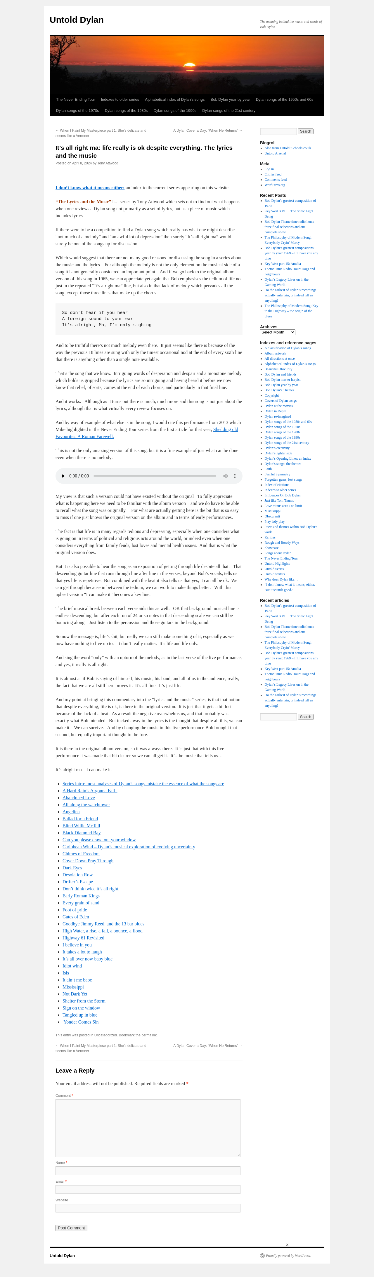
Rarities (270, 537)
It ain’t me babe (77, 979)
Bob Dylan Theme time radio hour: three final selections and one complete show (289, 227)
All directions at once (280, 359)
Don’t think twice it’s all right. (91, 888)
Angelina (71, 811)
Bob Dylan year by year (230, 99)
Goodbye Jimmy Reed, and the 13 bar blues (103, 923)
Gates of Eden (76, 916)
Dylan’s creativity (277, 448)
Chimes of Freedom (81, 853)
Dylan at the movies (279, 406)
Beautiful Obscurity (278, 369)
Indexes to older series (120, 99)
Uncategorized (105, 1035)
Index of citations (277, 485)
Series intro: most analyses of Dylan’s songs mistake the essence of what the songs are (143, 783)
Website (62, 1200)
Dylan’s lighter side (278, 453)
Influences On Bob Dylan (283, 495)
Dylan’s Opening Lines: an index (288, 458)
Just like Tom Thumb (280, 500)
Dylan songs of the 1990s (174, 110)
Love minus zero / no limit (283, 506)
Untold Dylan (77, 20)
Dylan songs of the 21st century (228, 110)
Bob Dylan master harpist (283, 380)
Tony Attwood (107, 163)
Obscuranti (272, 516)
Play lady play (275, 522)
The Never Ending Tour (75, 99)
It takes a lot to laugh (82, 951)
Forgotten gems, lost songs (283, 479)
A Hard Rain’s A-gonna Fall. (90, 790)
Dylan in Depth (275, 411)
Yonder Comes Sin (81, 1021)
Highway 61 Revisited (83, 937)
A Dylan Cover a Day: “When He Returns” (208, 130)
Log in (269, 169)
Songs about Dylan (278, 553)
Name (61, 1163)
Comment (64, 1096)
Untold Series (274, 569)
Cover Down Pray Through (88, 860)
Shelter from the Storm (84, 1000)
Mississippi (73, 986)
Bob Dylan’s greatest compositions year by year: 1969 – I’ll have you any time (291, 253)
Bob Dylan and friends (281, 374)
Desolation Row (78, 874)
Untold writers (275, 574)
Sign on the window (81, 1007)
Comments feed (276, 180)
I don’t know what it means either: (90, 187)
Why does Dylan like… (281, 579)
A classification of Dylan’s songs (288, 348)
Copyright (272, 395)
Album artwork (275, 353)
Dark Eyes (72, 867)
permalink (149, 1035)
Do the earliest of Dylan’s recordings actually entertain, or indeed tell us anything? (290, 295)
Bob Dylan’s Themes (279, 390)
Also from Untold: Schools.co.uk (288, 148)
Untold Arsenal (275, 153)
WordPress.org (275, 185)
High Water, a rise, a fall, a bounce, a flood (103, 930)
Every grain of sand (81, 902)
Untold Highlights (277, 564)
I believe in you (77, 944)
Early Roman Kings (81, 895)
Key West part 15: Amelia (283, 264)
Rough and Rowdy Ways (282, 543)
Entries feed (273, 174)
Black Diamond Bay (82, 832)
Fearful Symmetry (277, 474)
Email (61, 1181)
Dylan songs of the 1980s (126, 110)
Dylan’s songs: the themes (283, 464)
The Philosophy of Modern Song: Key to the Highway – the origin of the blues (291, 311)
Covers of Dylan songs (281, 401)
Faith (268, 469)
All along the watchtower (86, 804)
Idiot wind (72, 965)
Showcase (272, 548)
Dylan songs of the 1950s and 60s (285, 99)
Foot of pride (75, 909)
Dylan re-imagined (278, 416)
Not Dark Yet (75, 993)
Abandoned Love (79, 797)
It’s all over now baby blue (87, 958)
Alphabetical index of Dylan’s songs (175, 99)
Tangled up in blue (80, 1014)
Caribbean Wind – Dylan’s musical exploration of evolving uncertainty (129, 846)
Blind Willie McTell (81, 825)
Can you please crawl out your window (99, 839)
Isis (66, 972)
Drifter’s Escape (78, 881)
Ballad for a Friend (80, 818)
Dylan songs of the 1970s (77, 110)
